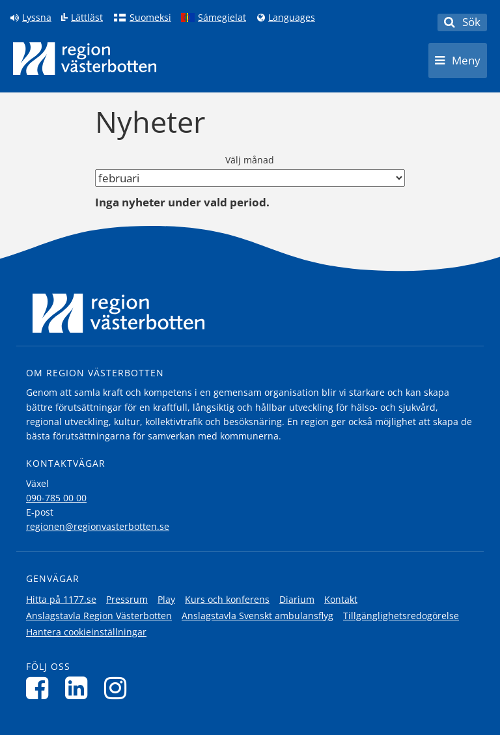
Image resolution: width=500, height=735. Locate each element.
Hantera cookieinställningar (86, 632)
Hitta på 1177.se (61, 599)
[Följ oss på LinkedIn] (79, 688)
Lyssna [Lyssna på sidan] (36, 17)
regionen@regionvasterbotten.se (97, 526)
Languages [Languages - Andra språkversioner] (291, 17)
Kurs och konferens (227, 599)
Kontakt (340, 599)
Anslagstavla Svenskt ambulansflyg (257, 615)
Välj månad (249, 160)
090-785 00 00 (56, 498)
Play (166, 599)
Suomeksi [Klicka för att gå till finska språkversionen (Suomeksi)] (150, 17)
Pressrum (127, 599)
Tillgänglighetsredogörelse (401, 615)
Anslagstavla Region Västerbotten (99, 615)
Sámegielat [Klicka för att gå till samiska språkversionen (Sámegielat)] (222, 17)
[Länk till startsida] (84, 58)
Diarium (296, 599)
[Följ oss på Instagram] (118, 688)
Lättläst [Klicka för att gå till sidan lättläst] (87, 17)
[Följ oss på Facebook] (40, 688)
